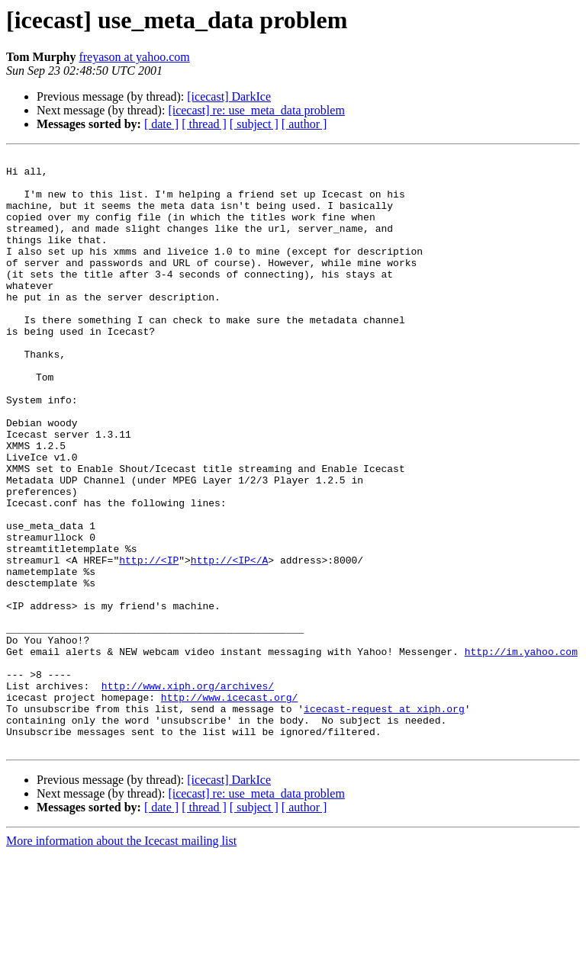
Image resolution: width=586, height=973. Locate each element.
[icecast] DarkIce (229, 96)
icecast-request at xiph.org (384, 820)
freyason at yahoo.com (134, 56)
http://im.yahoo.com (521, 752)
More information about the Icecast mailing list (121, 959)
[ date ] (161, 123)
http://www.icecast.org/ (229, 807)
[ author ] (304, 123)
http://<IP (149, 642)
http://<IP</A (229, 642)
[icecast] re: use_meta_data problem (256, 110)
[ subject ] (254, 123)
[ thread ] (204, 123)
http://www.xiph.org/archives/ (187, 793)
